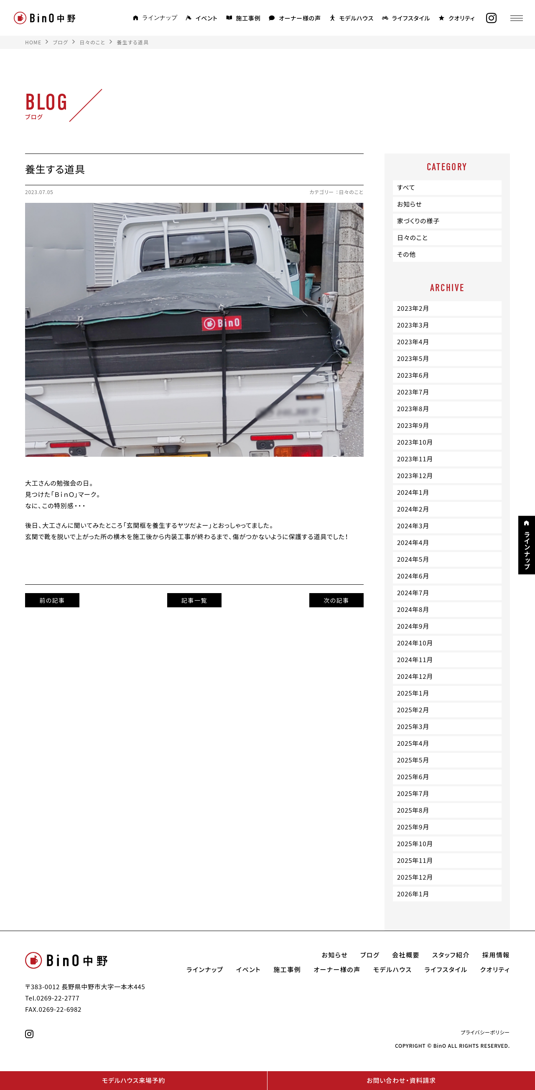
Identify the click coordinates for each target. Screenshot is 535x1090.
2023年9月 (413, 425)
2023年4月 (413, 341)
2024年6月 (413, 576)
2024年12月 (415, 676)
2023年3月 (413, 325)
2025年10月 (415, 843)
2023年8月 (413, 408)
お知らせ (409, 204)
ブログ (370, 955)
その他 (406, 254)
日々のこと (351, 192)
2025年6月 (413, 776)
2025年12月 (415, 877)
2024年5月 (413, 559)
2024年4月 (413, 542)
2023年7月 (413, 392)
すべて (406, 187)
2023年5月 (413, 358)
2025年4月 (413, 743)
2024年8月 (413, 609)
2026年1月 (413, 893)
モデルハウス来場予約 (133, 1080)
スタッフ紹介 (451, 955)
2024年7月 (413, 592)
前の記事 (52, 600)
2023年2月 (413, 308)
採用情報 (496, 955)
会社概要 (406, 955)
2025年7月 (413, 793)
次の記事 (336, 600)
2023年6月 (413, 375)
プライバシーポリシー (485, 1032)
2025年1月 (413, 693)
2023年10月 (415, 442)
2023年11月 (415, 458)
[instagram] (491, 18)
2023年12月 (415, 475)
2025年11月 (415, 860)
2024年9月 (413, 626)
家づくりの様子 (418, 220)
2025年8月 (413, 810)
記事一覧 (194, 600)
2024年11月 (415, 659)
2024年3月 (413, 525)
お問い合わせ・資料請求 (401, 1080)
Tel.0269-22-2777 (52, 998)
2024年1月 (413, 492)
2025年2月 (413, 709)
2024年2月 (413, 509)
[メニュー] (516, 18)
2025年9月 (413, 827)
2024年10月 (415, 642)
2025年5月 (413, 760)
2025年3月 (413, 726)
